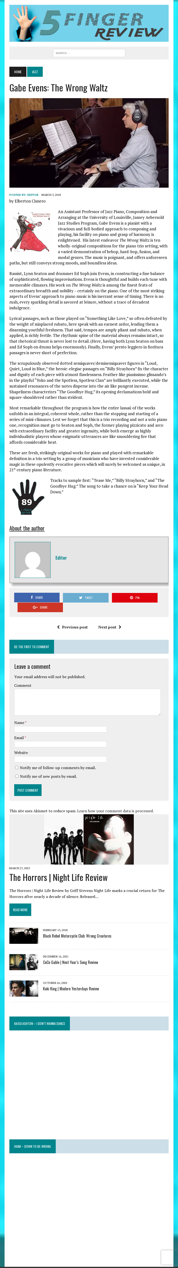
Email (19, 728)
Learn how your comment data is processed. (115, 801)
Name (19, 713)
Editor (32, 195)
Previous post (72, 617)
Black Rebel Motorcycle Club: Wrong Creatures (77, 927)
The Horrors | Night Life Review (58, 867)
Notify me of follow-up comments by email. (57, 758)
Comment (22, 676)
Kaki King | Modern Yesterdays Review (70, 979)
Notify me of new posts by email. (47, 767)
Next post (109, 617)
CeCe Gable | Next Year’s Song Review (70, 953)
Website (20, 743)
